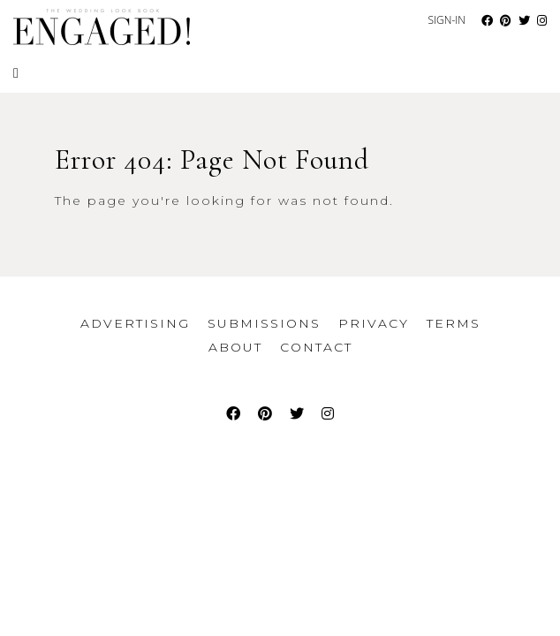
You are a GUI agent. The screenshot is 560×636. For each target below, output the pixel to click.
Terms (454, 323)
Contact (316, 347)
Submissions (264, 323)
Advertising (135, 323)
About (235, 347)
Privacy (373, 323)
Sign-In (446, 19)
